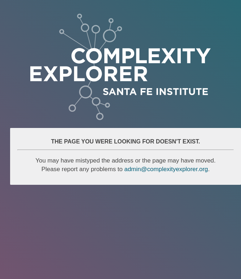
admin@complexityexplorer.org (166, 169)
